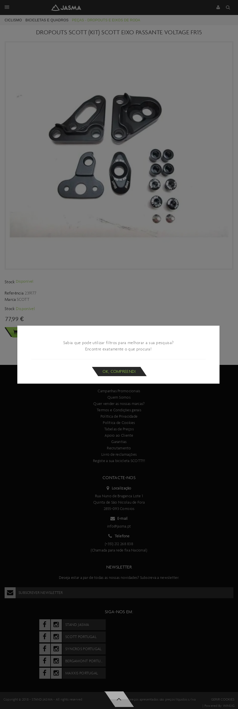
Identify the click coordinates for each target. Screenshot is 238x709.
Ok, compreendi (119, 371)
